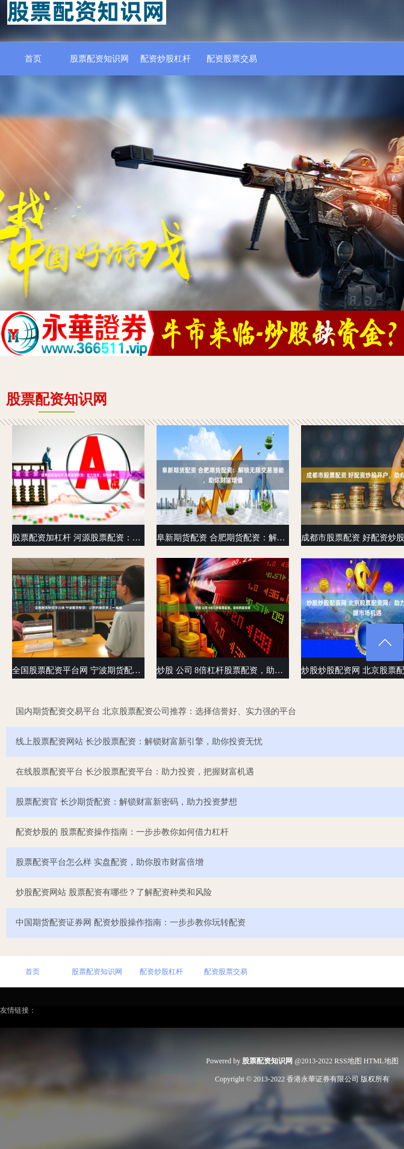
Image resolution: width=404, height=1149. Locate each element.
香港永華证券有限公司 (323, 1079)
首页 (33, 58)
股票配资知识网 (99, 58)
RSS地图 (347, 1061)
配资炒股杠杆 (165, 58)
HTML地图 (381, 1061)
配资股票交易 (232, 58)
